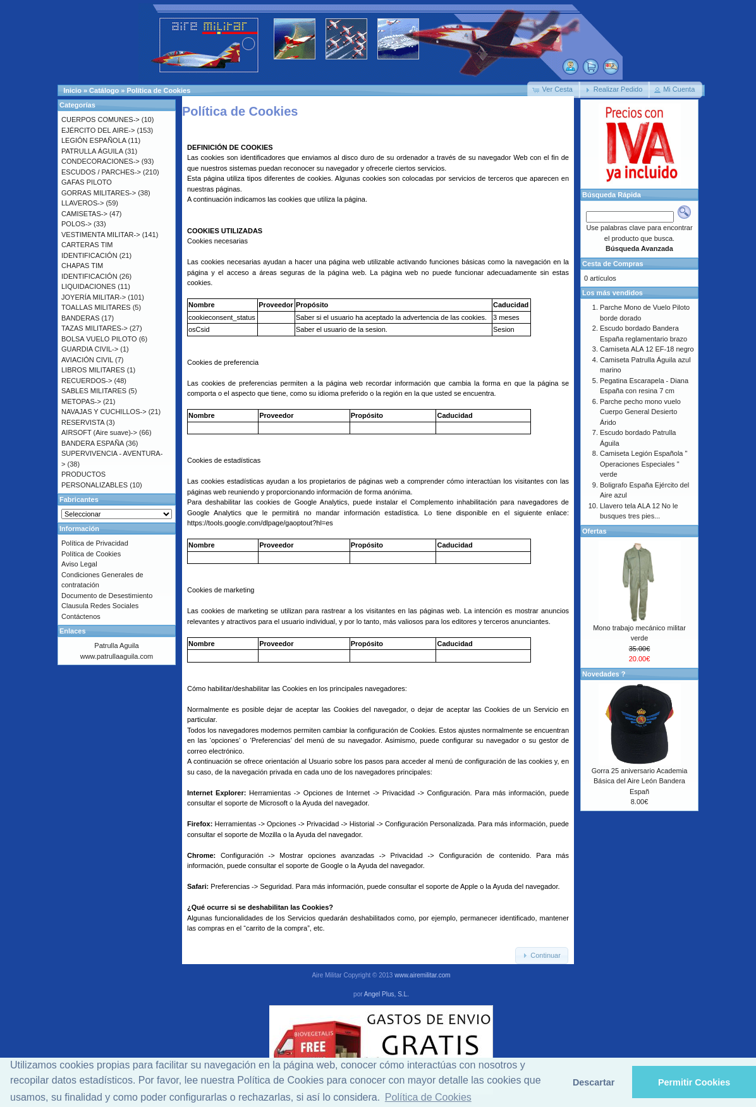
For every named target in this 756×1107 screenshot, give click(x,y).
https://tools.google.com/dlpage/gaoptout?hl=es (260, 523)
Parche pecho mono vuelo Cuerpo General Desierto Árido (640, 412)
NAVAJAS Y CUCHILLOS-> (104, 411)
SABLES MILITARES (93, 390)
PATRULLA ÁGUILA (92, 151)
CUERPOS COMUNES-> (100, 119)
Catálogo (104, 90)
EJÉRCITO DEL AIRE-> (98, 130)
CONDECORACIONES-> (100, 161)
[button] (553, 90)
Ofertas (594, 531)
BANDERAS (80, 318)
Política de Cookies (158, 90)
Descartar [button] (593, 1082)
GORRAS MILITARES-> (98, 193)
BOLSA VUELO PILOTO (99, 339)
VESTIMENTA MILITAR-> (100, 234)
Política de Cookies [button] (428, 1097)
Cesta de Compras (612, 263)
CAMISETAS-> (84, 213)
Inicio (72, 90)
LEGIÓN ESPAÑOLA (93, 140)
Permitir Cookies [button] (694, 1082)
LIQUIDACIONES (88, 286)
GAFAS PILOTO (86, 182)
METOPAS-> (81, 401)
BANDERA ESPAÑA (92, 443)
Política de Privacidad (94, 543)
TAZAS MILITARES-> (94, 328)
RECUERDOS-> (86, 380)
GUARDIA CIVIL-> (89, 349)
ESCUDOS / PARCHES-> (101, 172)
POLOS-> (76, 224)
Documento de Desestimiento (106, 595)
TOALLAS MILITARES (96, 307)
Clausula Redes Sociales (99, 605)
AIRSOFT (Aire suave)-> (99, 432)
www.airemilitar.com (422, 975)
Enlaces (72, 631)
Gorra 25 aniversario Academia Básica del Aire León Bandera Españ (640, 781)
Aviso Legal (79, 564)
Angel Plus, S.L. (386, 994)
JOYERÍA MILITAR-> (93, 297)
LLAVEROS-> (82, 203)
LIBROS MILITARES (93, 370)
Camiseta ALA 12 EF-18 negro (647, 349)
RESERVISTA (82, 422)
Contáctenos (81, 616)
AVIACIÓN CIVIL (87, 360)
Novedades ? (603, 674)
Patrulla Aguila (116, 645)
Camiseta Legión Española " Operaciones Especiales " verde (643, 464)
